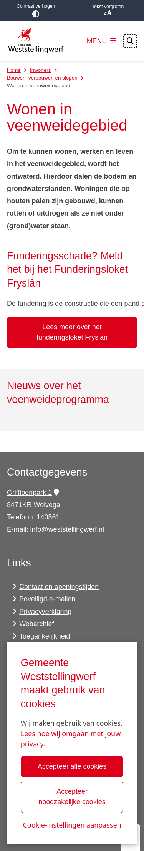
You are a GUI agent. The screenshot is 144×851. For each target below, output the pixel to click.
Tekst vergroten (108, 10)
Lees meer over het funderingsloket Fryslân (72, 332)
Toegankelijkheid (44, 636)
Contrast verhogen (36, 10)
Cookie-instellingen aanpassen (72, 824)
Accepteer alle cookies (72, 766)
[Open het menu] (102, 41)
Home (14, 70)
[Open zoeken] (130, 41)
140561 (48, 517)
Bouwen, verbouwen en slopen (42, 78)
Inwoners (40, 70)
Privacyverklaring (45, 611)
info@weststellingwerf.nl (67, 529)
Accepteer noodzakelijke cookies (71, 797)
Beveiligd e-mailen (47, 599)
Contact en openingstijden (59, 587)
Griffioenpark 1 (33, 492)
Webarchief (36, 624)
